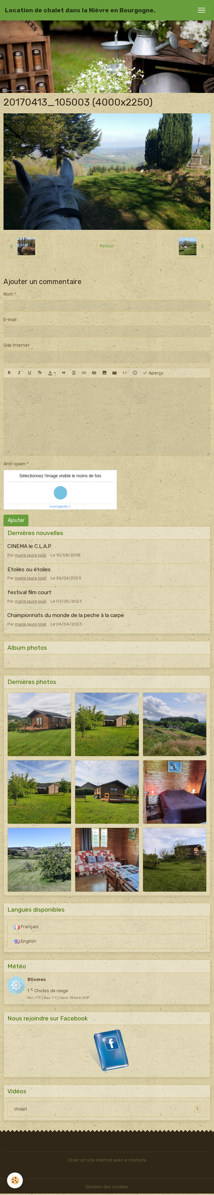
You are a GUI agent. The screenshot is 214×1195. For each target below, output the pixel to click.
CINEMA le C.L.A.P (29, 546)
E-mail (10, 319)
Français (26, 926)
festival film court (29, 592)
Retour (107, 246)
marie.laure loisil (30, 555)
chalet (107, 1109)
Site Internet (17, 345)
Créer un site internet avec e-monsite (107, 1160)
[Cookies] (15, 1180)
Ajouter (16, 520)
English (25, 941)
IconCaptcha (59, 506)
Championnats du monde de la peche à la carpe (65, 615)
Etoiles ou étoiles (29, 569)
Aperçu (153, 373)
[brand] (80, 10)
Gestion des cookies (107, 1186)
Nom (8, 294)
